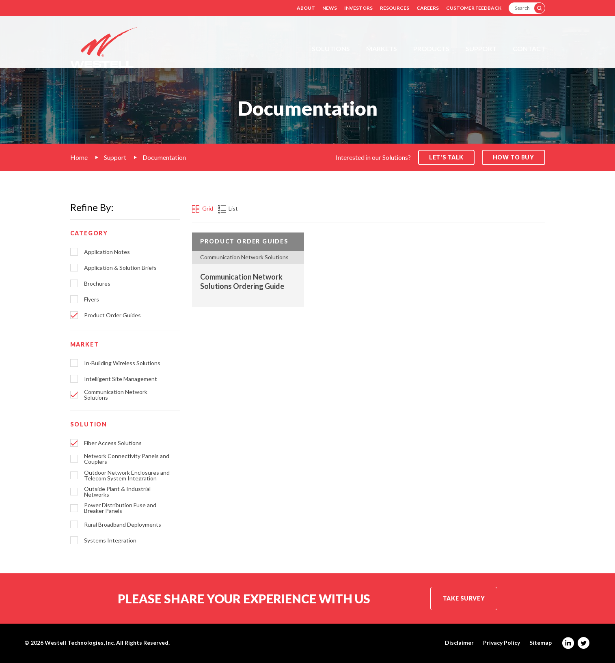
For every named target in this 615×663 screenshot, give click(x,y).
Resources (394, 8)
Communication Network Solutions (115, 394)
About (306, 8)
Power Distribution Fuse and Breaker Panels (120, 508)
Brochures (97, 283)
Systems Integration (110, 540)
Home (79, 157)
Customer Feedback (473, 8)
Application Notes (107, 252)
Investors (358, 8)
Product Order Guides (112, 315)
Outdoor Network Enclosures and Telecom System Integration (127, 475)
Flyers (91, 299)
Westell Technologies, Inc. (80, 642)
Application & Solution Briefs (120, 268)
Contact (529, 48)
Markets (381, 48)
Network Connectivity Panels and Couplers (126, 459)
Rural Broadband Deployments (122, 524)
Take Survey (464, 598)
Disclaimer (459, 643)
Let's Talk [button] (446, 157)
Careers (427, 8)
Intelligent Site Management (120, 379)
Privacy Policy (501, 643)
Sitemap (540, 643)
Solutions (331, 48)
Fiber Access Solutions (113, 443)
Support (481, 48)
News (329, 8)
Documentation (164, 157)
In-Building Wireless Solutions (122, 363)
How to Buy (513, 157)
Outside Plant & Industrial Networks (117, 491)
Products (431, 48)
